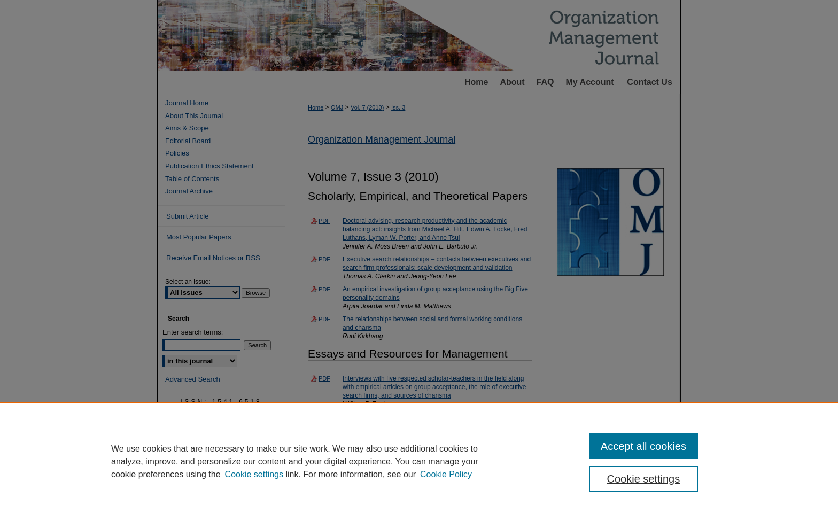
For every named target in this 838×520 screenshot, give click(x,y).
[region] (419, 461)
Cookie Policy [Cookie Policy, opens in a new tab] (446, 474)
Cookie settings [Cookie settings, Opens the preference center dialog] (643, 479)
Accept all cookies (643, 446)
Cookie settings (254, 474)
